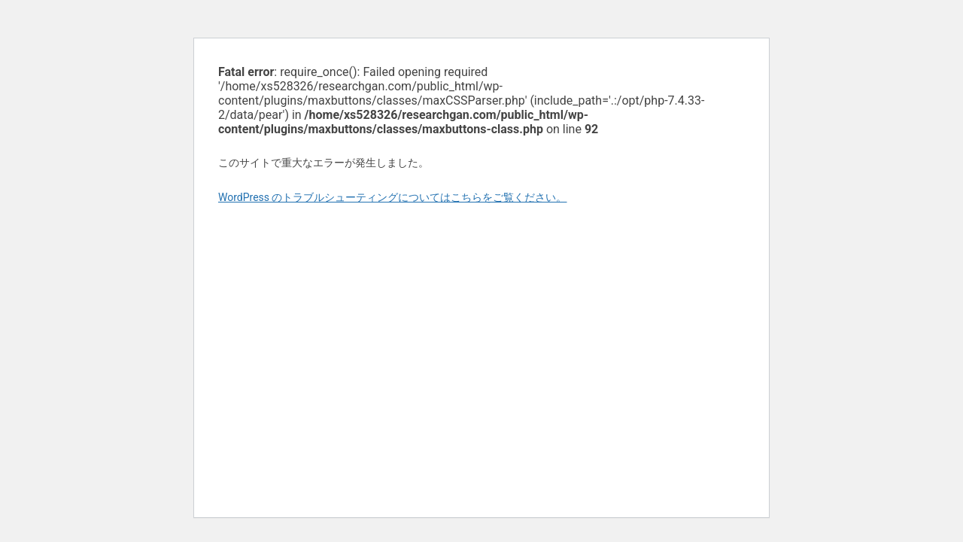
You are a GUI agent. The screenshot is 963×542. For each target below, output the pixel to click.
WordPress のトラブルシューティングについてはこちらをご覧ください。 (392, 197)
